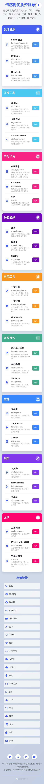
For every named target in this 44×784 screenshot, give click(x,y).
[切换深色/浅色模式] (39, 5)
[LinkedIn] (26, 756)
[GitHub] (18, 756)
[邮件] (34, 756)
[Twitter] (10, 756)
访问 (35, 45)
